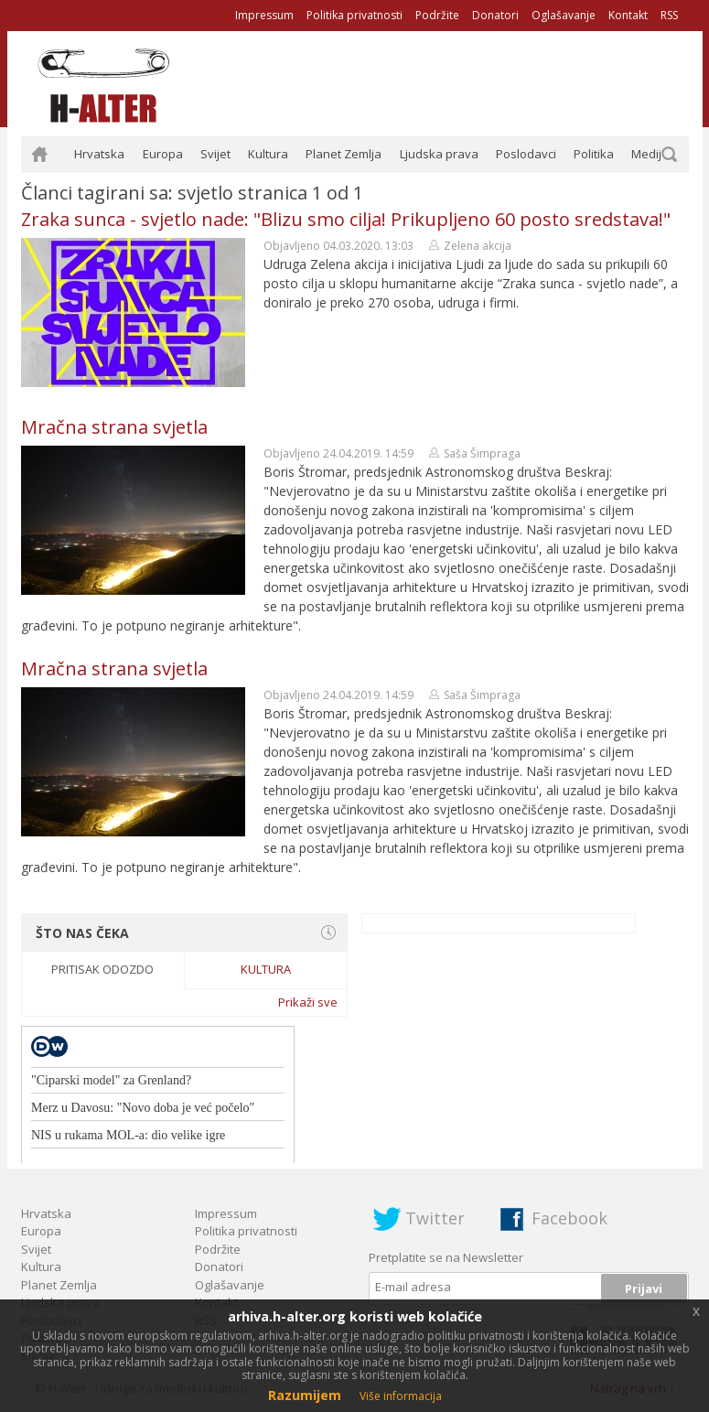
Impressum (264, 15)
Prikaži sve (308, 1002)
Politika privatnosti (354, 15)
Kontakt (628, 15)
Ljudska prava (439, 154)
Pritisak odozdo (102, 969)
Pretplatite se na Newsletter (446, 1257)
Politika (594, 154)
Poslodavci (526, 154)
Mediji (647, 154)
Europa (163, 154)
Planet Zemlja (343, 154)
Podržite (437, 15)
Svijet (215, 154)
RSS (669, 15)
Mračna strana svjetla (114, 427)
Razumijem (304, 1395)
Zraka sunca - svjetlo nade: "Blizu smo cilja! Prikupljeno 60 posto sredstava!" (346, 219)
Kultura (268, 154)
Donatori (495, 15)
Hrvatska (99, 154)
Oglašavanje (564, 15)
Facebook (569, 1218)
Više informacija (401, 1396)
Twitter (435, 1218)
